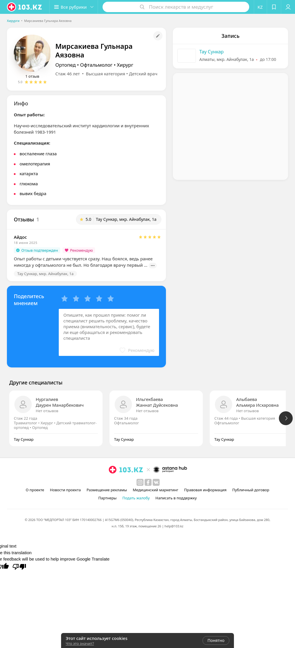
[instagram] (140, 482)
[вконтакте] (156, 482)
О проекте (35, 489)
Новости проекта (65, 489)
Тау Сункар (211, 52)
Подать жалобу (136, 498)
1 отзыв (32, 76)
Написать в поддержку (176, 498)
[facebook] (148, 482)
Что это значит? (80, 643)
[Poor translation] (19, 566)
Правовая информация (205, 489)
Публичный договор (250, 489)
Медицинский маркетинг (155, 489)
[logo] (25, 7)
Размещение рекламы (106, 489)
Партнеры (107, 498)
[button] (74, 7)
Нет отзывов (47, 410)
